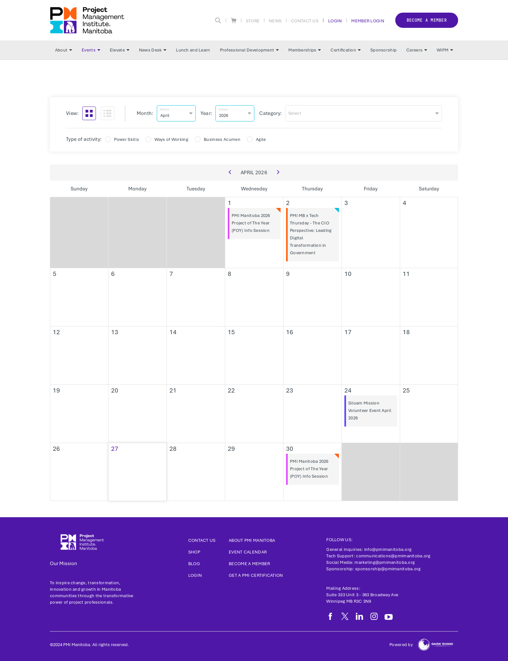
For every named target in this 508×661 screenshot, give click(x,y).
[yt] (389, 617)
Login (335, 20)
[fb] (330, 616)
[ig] (374, 616)
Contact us (202, 540)
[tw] (345, 616)
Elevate (119, 50)
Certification (345, 50)
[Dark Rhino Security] (435, 644)
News (275, 20)
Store (253, 20)
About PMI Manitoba (252, 540)
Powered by (401, 644)
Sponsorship (383, 50)
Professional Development (249, 50)
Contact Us (304, 20)
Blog (194, 563)
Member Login (367, 20)
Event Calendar (248, 552)
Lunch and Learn (193, 50)
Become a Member (249, 563)
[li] (359, 616)
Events (91, 50)
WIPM (445, 50)
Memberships (304, 50)
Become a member (427, 20)
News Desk (153, 50)
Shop (194, 552)
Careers (416, 50)
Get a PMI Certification (256, 575)
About (63, 50)
